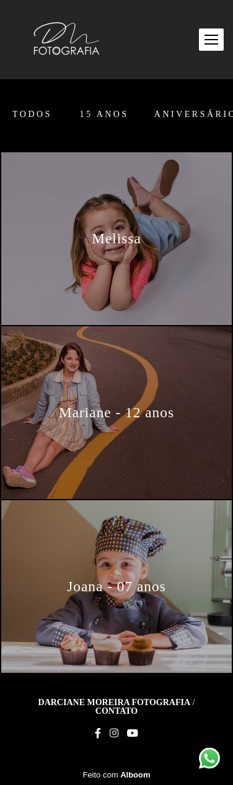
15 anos (103, 114)
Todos (32, 114)
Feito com (116, 774)
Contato (116, 711)
